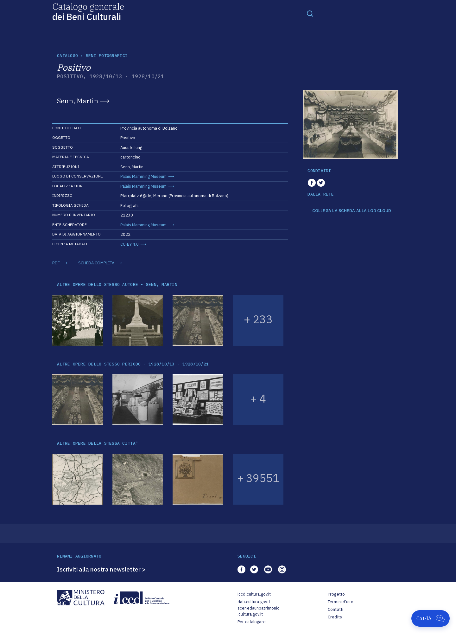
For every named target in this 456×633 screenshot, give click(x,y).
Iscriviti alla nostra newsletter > (101, 569)
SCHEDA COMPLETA (96, 263)
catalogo (67, 55)
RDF (56, 263)
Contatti (335, 609)
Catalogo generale (88, 11)
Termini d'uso (340, 601)
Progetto (336, 594)
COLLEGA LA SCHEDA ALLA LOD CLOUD (351, 210)
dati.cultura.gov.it (254, 601)
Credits (335, 617)
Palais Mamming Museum (143, 176)
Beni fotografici (107, 55)
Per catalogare (252, 621)
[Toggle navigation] (310, 13)
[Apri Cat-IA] (430, 618)
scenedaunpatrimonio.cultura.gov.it (259, 611)
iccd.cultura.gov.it (254, 594)
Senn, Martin (77, 100)
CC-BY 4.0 (129, 244)
